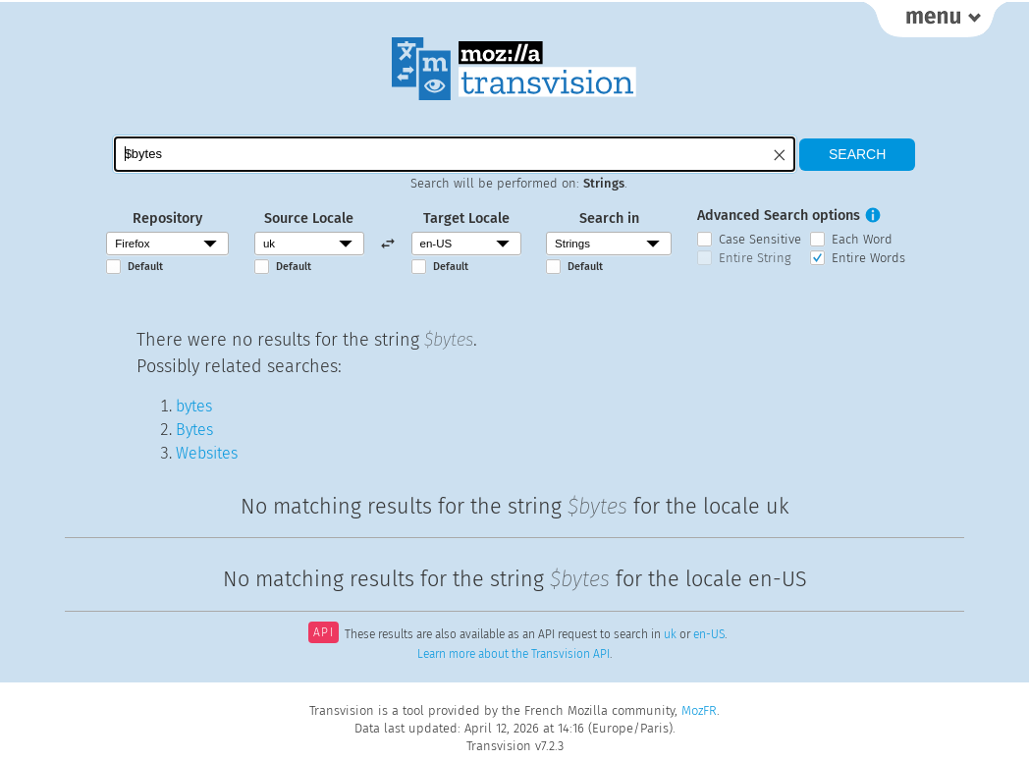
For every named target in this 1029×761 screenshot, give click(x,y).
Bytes (194, 429)
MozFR (699, 710)
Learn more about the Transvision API (513, 654)
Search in (609, 218)
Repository (167, 218)
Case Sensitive (760, 239)
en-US (709, 634)
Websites (207, 453)
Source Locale (308, 218)
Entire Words (868, 257)
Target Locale (466, 218)
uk (670, 634)
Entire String (755, 257)
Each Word (862, 239)
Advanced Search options (778, 215)
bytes (194, 406)
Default (145, 266)
